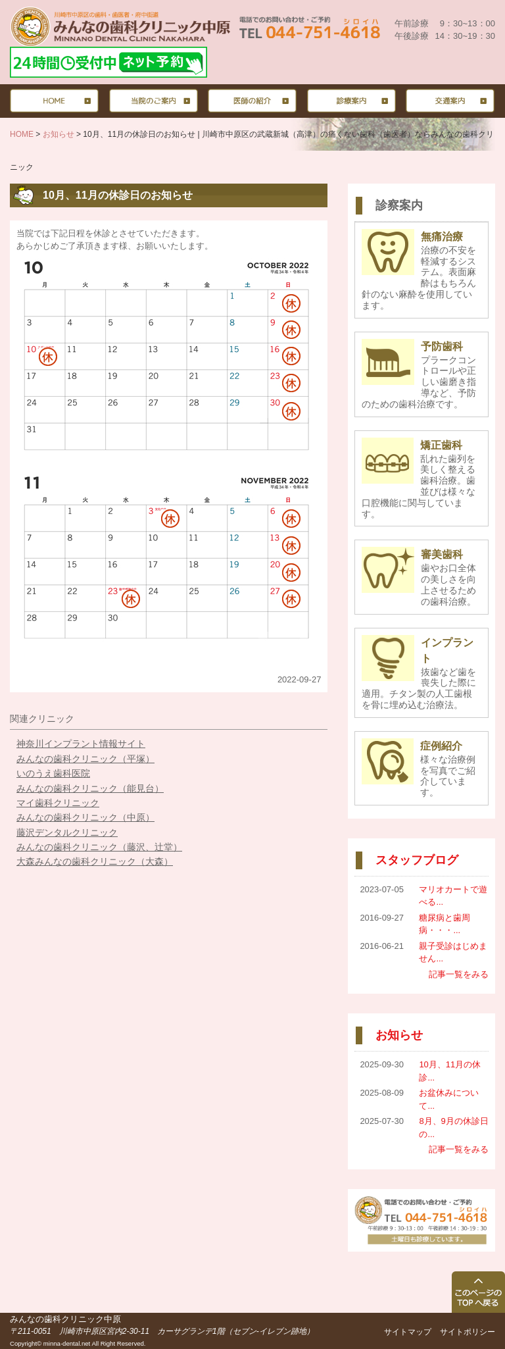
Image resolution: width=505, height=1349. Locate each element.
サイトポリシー (467, 1331)
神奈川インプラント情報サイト (80, 743)
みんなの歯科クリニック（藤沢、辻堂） (99, 847)
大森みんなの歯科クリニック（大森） (94, 861)
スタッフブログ (416, 860)
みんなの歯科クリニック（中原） (85, 817)
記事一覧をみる (459, 974)
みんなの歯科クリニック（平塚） (85, 758)
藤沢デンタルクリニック (67, 832)
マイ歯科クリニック (57, 803)
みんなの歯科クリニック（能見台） (90, 788)
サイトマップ (407, 1331)
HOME (22, 134)
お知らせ (58, 134)
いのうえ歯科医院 (53, 773)
